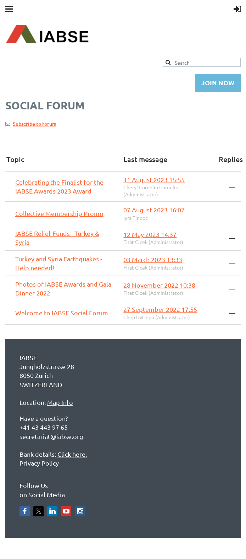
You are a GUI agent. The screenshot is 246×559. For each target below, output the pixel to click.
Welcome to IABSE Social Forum (61, 312)
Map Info (60, 402)
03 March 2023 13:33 (152, 259)
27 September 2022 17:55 (160, 309)
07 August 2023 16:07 (154, 209)
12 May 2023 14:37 (150, 234)
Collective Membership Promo (59, 213)
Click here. (72, 454)
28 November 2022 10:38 (159, 285)
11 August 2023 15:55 (154, 179)
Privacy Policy (39, 463)
